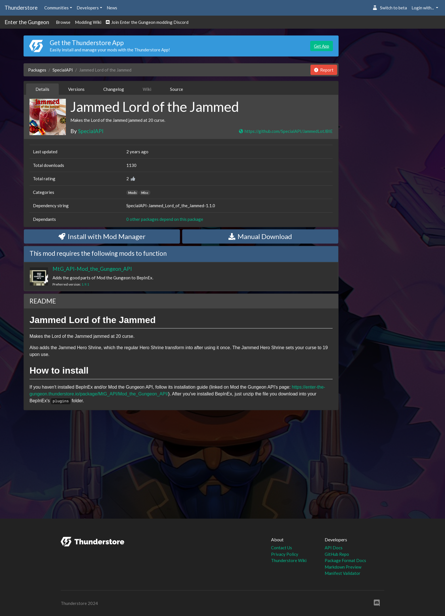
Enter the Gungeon (27, 22)
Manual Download (260, 236)
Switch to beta (390, 7)
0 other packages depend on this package (164, 219)
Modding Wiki (88, 22)
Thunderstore (21, 7)
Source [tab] (176, 89)
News (112, 7)
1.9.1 (85, 284)
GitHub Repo (337, 554)
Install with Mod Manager (102, 236)
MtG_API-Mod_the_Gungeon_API (92, 268)
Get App (321, 46)
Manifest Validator (342, 573)
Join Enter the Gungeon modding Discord (147, 22)
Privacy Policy (284, 554)
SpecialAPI (63, 69)
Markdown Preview (343, 566)
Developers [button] (88, 7)
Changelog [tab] (113, 89)
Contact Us (281, 547)
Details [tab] (42, 89)
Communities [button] (56, 7)
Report (323, 69)
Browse (63, 22)
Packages (37, 69)
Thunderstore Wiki (289, 560)
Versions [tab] (76, 89)
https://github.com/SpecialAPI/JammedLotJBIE (285, 131)
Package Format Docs (345, 560)
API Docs (334, 547)
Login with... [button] (423, 7)
